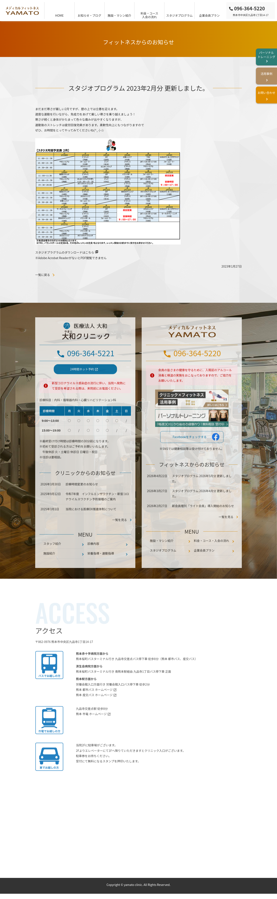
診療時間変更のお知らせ (82, 496)
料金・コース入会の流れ (149, 15)
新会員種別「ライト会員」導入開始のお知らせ (203, 518)
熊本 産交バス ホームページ (94, 707)
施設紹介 (49, 565)
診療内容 (93, 555)
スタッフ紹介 (52, 555)
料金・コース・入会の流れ (211, 552)
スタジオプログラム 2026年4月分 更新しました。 (202, 505)
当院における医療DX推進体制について (91, 521)
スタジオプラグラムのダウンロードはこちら (64, 252)
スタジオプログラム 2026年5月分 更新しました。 (202, 490)
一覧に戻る (42, 275)
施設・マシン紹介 (119, 15)
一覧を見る (226, 529)
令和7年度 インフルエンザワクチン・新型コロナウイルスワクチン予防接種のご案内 (97, 508)
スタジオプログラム (179, 15)
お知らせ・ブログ (89, 15)
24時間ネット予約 (82, 381)
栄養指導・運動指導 (100, 565)
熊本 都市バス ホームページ (94, 701)
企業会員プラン (209, 15)
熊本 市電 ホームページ (91, 726)
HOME (59, 15)
